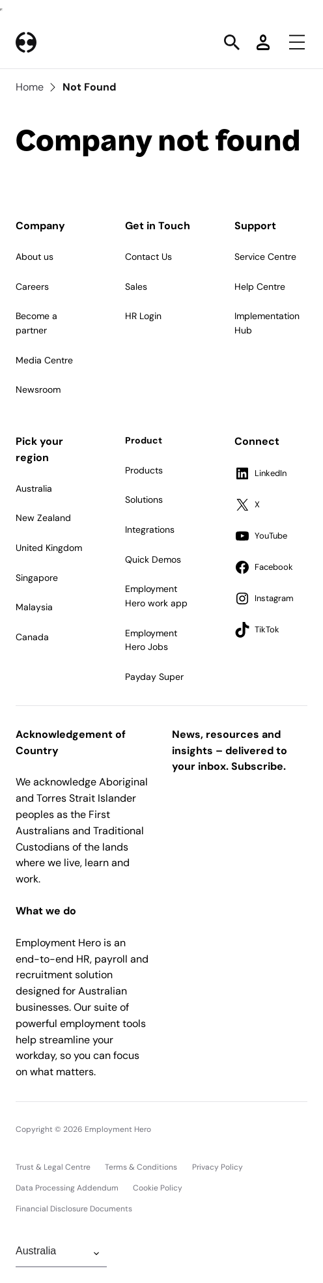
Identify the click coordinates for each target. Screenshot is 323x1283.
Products (144, 470)
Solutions (144, 499)
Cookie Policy (157, 1188)
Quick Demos (153, 559)
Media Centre (44, 360)
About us (34, 256)
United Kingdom (49, 548)
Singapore (37, 578)
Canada (32, 637)
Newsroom (38, 389)
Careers (32, 286)
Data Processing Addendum (67, 1188)
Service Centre (265, 256)
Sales (136, 286)
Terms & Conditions (141, 1167)
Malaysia (34, 607)
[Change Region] (61, 1253)
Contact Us (148, 256)
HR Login (143, 316)
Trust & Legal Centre (53, 1167)
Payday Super (154, 677)
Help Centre (259, 286)
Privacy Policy (217, 1167)
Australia (34, 488)
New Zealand (43, 518)
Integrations (150, 529)
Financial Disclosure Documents (74, 1209)
